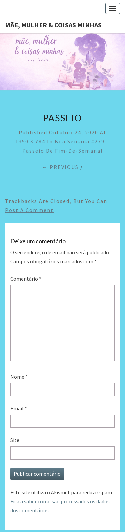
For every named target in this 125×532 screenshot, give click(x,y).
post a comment (29, 210)
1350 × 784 (30, 141)
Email (18, 408)
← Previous (60, 167)
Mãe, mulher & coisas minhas (53, 25)
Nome (19, 376)
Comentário (25, 278)
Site (14, 440)
